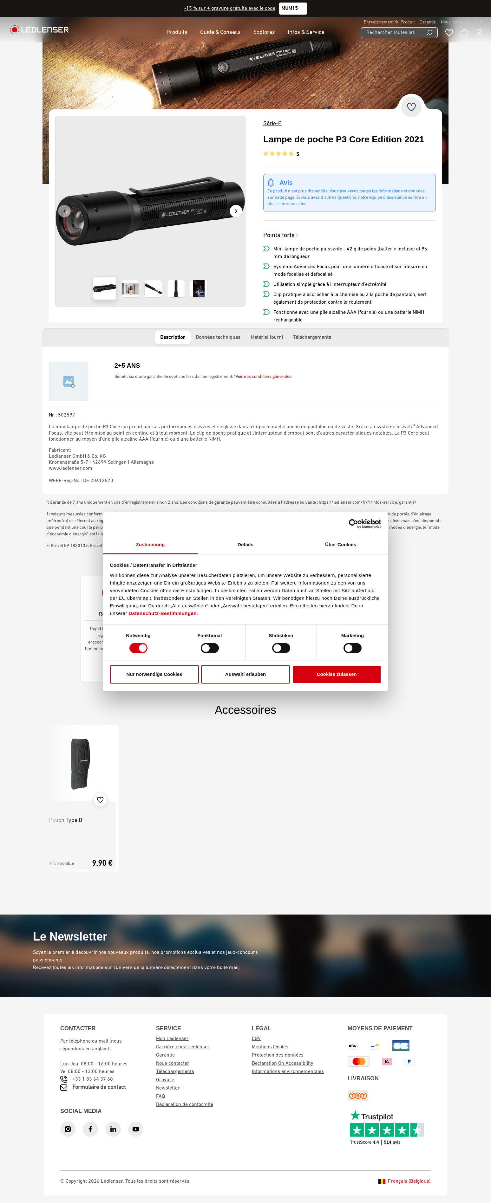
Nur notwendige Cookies (154, 674)
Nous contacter (455, 22)
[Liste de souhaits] (449, 32)
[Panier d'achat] (464, 32)
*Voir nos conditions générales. (263, 376)
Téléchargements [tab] (312, 337)
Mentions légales (270, 1047)
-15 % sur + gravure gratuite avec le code (229, 8)
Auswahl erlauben (245, 674)
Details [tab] (245, 544)
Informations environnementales (288, 1071)
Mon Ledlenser (172, 1038)
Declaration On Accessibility (282, 1063)
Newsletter (168, 1088)
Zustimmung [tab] (150, 544)
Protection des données (278, 1055)
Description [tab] (173, 337)
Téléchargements (175, 1071)
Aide (479, 22)
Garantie (428, 22)
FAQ (160, 1096)
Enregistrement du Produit (389, 22)
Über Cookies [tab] (340, 544)
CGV (256, 1038)
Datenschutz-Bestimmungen (163, 613)
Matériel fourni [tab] (267, 337)
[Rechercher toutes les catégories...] (391, 32)
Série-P (272, 124)
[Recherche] (430, 32)
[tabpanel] (245, 420)
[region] (150, 211)
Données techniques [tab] (218, 337)
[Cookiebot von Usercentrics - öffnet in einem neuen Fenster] (353, 523)
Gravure (165, 1080)
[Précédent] (64, 211)
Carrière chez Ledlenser (183, 1047)
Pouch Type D (65, 821)
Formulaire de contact (99, 1087)
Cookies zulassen (337, 674)
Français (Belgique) (404, 1181)
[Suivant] (236, 211)
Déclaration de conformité (184, 1104)
